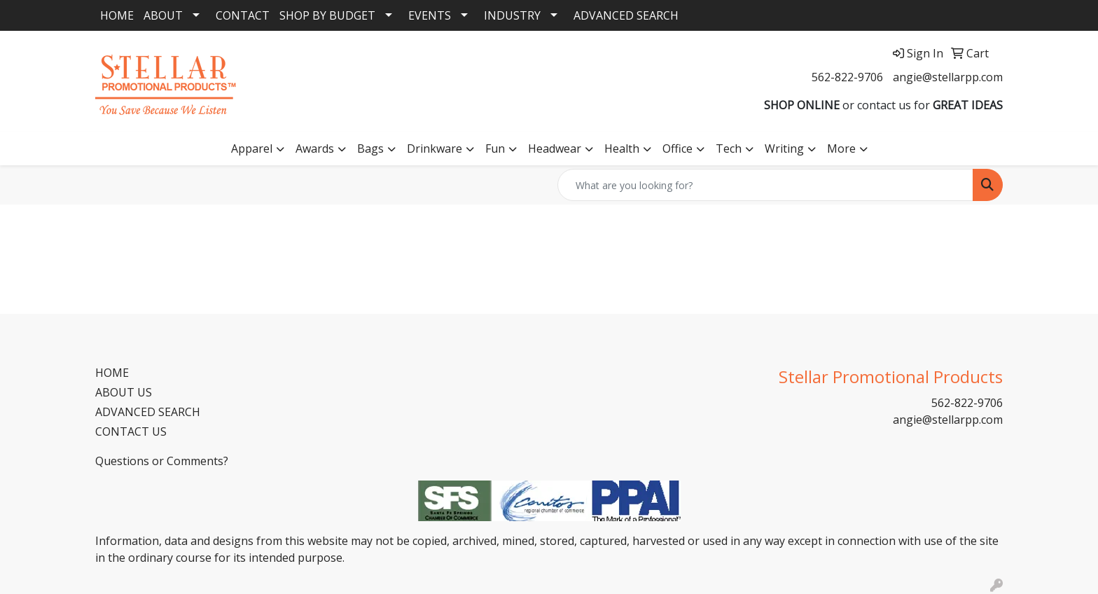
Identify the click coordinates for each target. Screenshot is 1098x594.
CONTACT (243, 15)
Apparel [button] (251, 148)
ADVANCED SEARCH (626, 15)
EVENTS (429, 15)
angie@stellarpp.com (948, 77)
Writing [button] (784, 148)
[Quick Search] (765, 185)
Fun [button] (495, 148)
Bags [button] (370, 148)
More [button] (841, 148)
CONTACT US (131, 431)
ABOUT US (123, 392)
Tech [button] (729, 148)
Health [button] (621, 148)
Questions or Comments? (161, 461)
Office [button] (677, 148)
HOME (117, 15)
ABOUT (163, 15)
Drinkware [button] (434, 148)
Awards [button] (315, 148)
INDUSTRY (512, 15)
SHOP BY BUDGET (327, 15)
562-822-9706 (847, 77)
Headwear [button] (554, 148)
